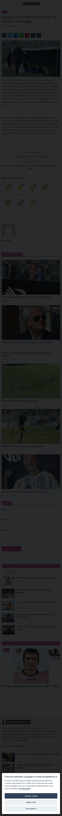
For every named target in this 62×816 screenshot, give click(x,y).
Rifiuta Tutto (31, 802)
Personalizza (31, 809)
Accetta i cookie (31, 796)
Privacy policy (24, 789)
